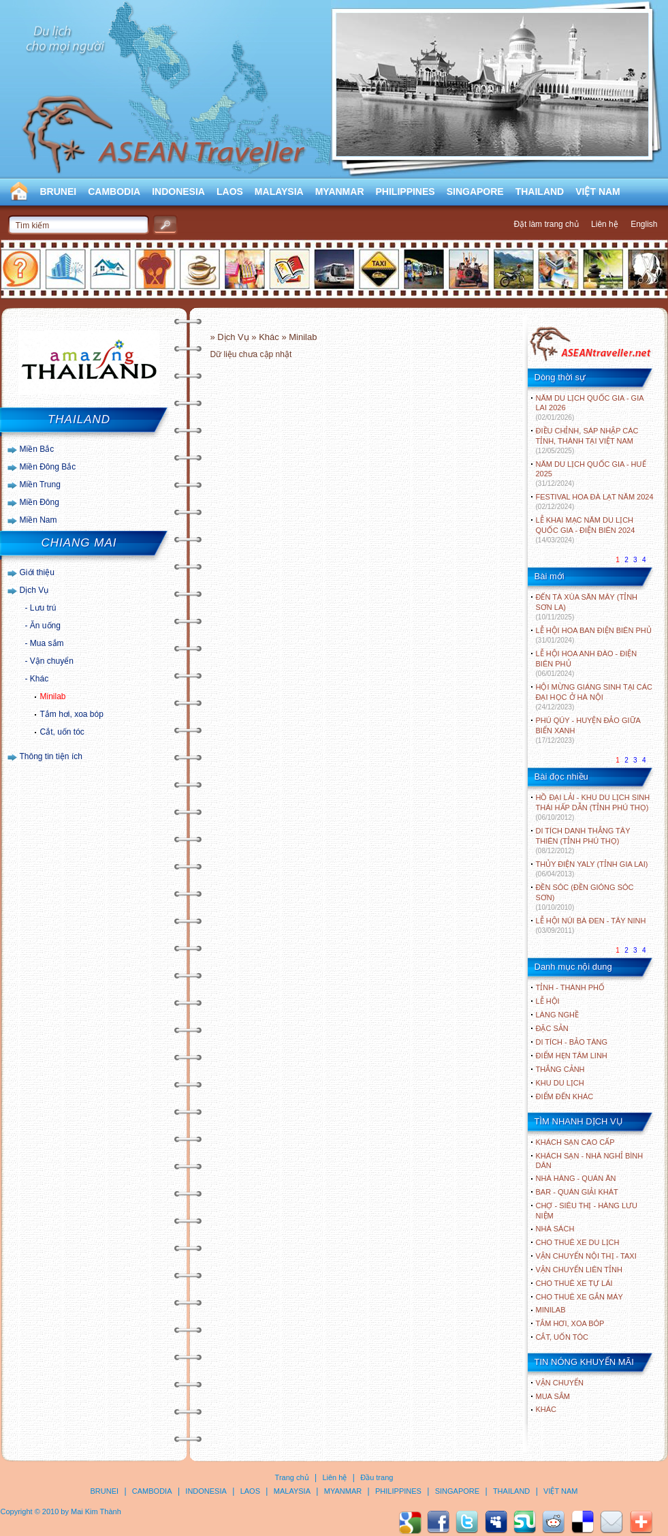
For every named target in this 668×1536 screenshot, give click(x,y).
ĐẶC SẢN (552, 1028)
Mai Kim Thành (96, 1511)
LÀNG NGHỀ (557, 1015)
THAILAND (539, 191)
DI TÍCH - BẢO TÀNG (572, 1042)
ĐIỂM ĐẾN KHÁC (565, 1096)
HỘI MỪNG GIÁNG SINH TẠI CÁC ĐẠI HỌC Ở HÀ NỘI (594, 697)
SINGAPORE (475, 191)
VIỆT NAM (597, 191)
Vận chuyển (52, 661)
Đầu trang (376, 1477)
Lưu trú (43, 608)
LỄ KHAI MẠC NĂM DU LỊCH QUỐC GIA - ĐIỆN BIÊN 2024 (585, 530)
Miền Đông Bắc (48, 467)
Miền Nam (38, 520)
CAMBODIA (114, 191)
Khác (39, 678)
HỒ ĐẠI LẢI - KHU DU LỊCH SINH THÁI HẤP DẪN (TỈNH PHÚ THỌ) (593, 807)
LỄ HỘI (548, 1001)
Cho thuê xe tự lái (574, 1283)
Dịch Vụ (34, 590)
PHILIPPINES (405, 191)
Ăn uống (45, 625)
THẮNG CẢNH (560, 1069)
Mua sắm (47, 643)
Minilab (53, 696)
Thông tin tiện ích (51, 756)
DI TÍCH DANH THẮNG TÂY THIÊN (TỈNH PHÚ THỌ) (583, 841)
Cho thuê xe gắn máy (579, 1297)
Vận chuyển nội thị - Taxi (586, 1256)
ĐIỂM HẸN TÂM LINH (571, 1055)
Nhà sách (555, 1229)
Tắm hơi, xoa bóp (72, 714)
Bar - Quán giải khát (577, 1192)
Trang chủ (292, 1477)
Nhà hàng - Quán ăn (576, 1178)
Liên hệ (604, 224)
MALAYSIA (279, 191)
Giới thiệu (37, 572)
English (644, 224)
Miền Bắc (37, 449)
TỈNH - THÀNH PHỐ (570, 987)
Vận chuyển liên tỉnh (579, 1269)
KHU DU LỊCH (560, 1083)
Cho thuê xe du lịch (578, 1242)
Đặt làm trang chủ (545, 224)
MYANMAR (339, 191)
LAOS (230, 191)
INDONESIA (178, 191)
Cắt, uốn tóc (62, 732)
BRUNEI (58, 191)
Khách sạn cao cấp (575, 1142)
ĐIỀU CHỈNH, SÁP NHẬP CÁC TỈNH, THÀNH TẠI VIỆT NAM (587, 441)
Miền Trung (40, 484)
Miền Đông (39, 502)
